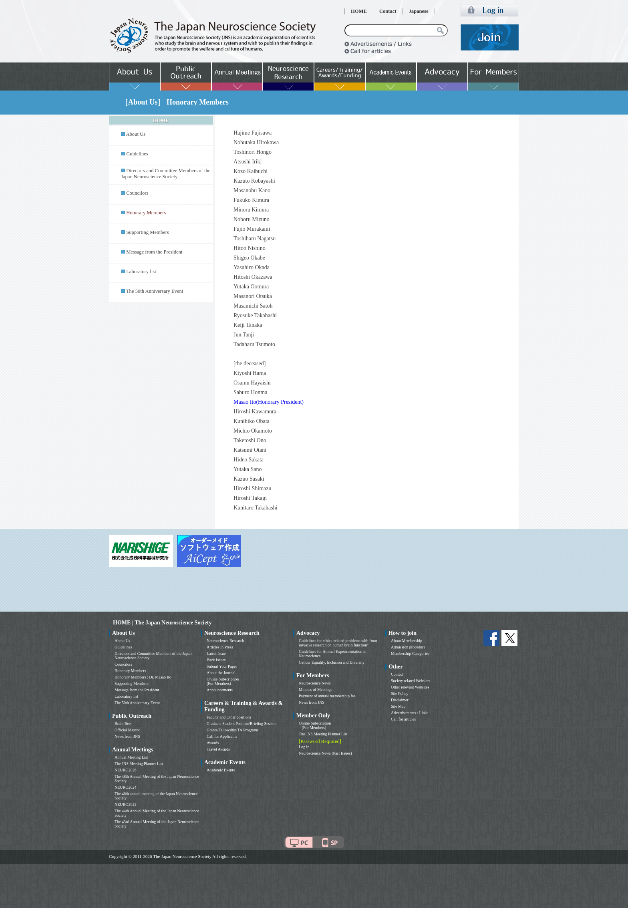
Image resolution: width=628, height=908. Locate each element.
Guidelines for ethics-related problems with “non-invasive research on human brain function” (338, 642)
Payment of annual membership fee (327, 696)
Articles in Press (220, 647)
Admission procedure (408, 647)
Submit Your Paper (222, 666)
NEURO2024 (125, 787)
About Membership (406, 640)
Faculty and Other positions (229, 717)
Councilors (137, 193)
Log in (304, 747)
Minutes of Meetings (315, 689)
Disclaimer (400, 700)
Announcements (220, 690)
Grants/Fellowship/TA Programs (232, 730)
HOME (359, 11)
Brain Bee (123, 723)
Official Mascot (127, 730)
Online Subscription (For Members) (223, 681)
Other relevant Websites (410, 687)
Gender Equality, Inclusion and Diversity (331, 662)
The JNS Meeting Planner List (139, 763)
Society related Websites (410, 680)
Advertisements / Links (409, 713)
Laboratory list (141, 271)
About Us (135, 134)
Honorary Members (130, 670)
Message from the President (154, 252)
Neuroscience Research (225, 640)
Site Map (398, 706)
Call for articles (403, 719)
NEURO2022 (125, 804)
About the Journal (221, 672)
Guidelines (137, 154)
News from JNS (127, 736)
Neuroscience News (315, 683)
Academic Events (221, 770)
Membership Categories (410, 653)
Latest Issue (216, 653)
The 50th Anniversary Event (154, 291)
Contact (388, 11)
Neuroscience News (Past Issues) (325, 753)
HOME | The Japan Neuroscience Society (162, 623)
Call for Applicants (222, 736)
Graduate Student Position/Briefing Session (241, 723)
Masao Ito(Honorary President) (268, 402)
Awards (213, 743)
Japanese (419, 11)
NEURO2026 (125, 770)
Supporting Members (147, 232)
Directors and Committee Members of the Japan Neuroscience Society (165, 173)
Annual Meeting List (131, 757)
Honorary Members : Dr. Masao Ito (143, 677)
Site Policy (400, 693)
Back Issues (216, 660)
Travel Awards (218, 749)
